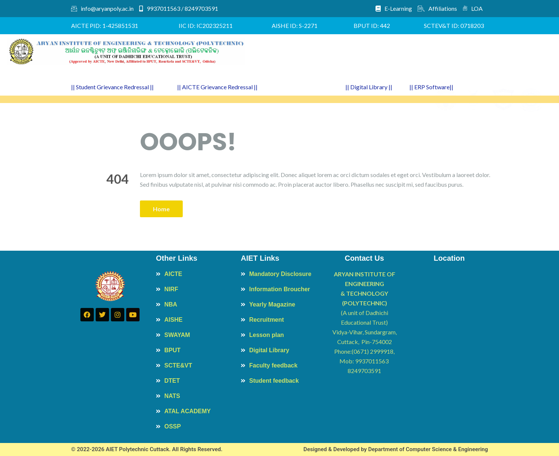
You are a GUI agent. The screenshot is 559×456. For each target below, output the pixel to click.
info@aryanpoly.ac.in (102, 8)
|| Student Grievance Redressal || (112, 86)
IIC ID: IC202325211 (206, 25)
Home (161, 208)
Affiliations (437, 8)
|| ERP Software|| (431, 86)
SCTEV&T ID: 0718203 (454, 25)
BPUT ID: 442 (372, 25)
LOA (473, 8)
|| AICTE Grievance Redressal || (217, 86)
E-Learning (394, 8)
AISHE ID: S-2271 (294, 25)
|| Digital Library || (368, 86)
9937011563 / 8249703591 (178, 8)
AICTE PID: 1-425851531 (104, 25)
